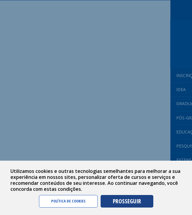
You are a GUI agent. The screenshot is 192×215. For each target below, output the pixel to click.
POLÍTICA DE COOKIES (68, 201)
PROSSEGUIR (127, 201)
